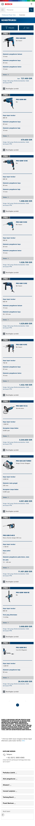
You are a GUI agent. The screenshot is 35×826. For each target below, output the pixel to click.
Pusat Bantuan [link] (8, 803)
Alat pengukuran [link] (9, 779)
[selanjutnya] (25, 701)
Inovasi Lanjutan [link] (9, 791)
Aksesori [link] (6, 785)
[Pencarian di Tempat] (31, 10)
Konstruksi (22, 15)
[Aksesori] (10, 785)
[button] (2, 815)
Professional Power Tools (9, 15)
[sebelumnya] (9, 701)
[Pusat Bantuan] (15, 803)
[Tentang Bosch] (15, 797)
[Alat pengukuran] (16, 779)
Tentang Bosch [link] (8, 797)
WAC (23, 740)
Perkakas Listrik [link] (9, 773)
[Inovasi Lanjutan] (16, 791)
